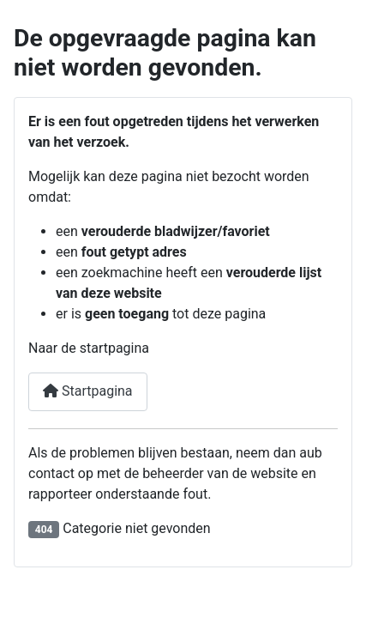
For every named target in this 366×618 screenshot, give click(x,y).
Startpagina (88, 391)
